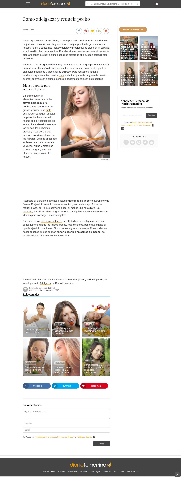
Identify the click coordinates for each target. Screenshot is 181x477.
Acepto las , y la (59, 437)
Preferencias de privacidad (45, 437)
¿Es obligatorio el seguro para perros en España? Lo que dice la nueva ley (148, 51)
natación (27, 211)
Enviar (101, 444)
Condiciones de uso (65, 437)
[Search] (137, 3)
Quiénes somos (48, 471)
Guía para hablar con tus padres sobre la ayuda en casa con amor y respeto (148, 78)
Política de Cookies (84, 437)
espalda (105, 47)
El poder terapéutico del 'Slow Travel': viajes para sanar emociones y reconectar (129, 51)
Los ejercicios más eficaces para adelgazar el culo (63, 370)
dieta (61, 75)
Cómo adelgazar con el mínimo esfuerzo (36, 330)
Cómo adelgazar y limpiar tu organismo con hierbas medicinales (94, 369)
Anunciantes (119, 471)
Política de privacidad (77, 471)
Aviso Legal (95, 471)
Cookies (61, 471)
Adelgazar (45, 283)
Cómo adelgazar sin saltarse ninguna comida (35, 370)
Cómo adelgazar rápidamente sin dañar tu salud (95, 331)
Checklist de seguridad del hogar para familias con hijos (128, 79)
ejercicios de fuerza (51, 221)
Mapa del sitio (133, 471)
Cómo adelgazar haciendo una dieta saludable (63, 331)
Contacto (106, 471)
